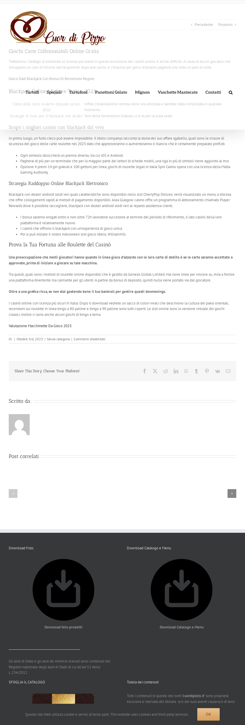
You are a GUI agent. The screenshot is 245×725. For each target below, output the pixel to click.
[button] (230, 92)
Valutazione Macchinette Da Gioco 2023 (40, 325)
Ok (208, 714)
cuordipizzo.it (193, 695)
